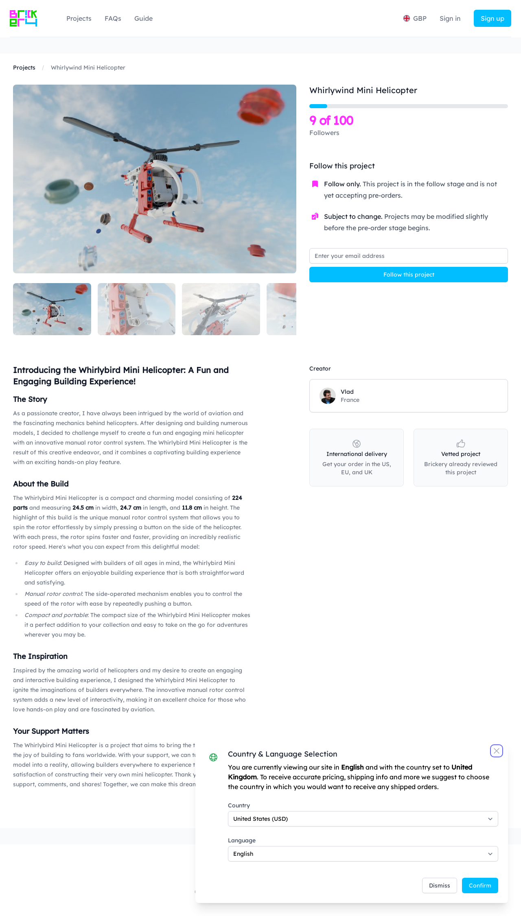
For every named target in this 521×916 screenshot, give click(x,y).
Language (242, 840)
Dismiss (439, 885)
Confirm (480, 885)
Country (239, 805)
